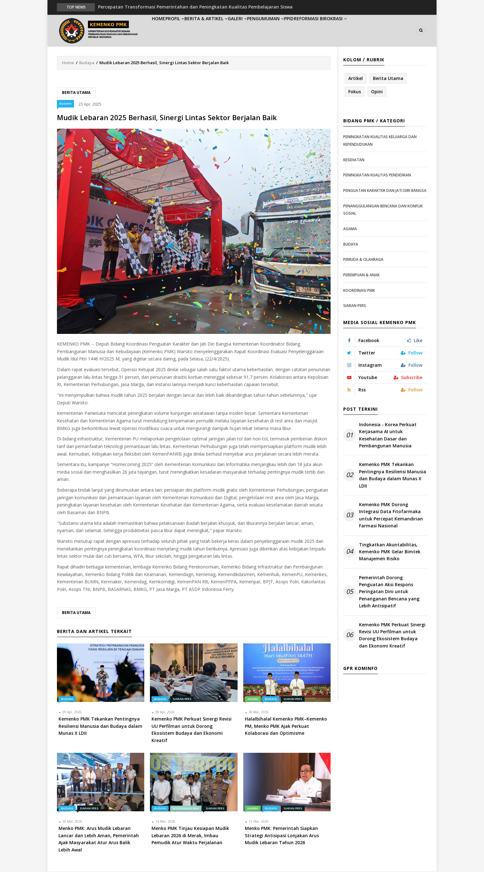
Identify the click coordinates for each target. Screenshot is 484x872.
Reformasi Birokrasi (364, 30)
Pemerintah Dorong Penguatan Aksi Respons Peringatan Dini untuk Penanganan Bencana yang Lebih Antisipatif (389, 592)
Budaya (86, 63)
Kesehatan (353, 160)
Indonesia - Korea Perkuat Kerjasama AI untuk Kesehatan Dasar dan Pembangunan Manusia (388, 435)
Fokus (354, 92)
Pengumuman (296, 30)
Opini (377, 92)
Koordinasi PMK (186, 809)
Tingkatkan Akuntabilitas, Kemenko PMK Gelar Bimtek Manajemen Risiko (389, 552)
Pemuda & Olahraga (363, 259)
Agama (252, 699)
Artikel (355, 79)
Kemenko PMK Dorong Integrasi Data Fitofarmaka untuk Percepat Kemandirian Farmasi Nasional (391, 515)
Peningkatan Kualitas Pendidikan (377, 175)
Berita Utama (76, 92)
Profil (186, 30)
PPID (327, 30)
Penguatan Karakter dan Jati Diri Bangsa (384, 190)
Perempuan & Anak (361, 275)
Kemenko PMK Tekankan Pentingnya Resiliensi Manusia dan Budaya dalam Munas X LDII (392, 475)
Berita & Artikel (224, 30)
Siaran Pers (182, 699)
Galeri (261, 30)
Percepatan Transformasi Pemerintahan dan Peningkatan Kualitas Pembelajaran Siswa (195, 7)
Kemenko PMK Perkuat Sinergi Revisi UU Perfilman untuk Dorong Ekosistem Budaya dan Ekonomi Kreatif (392, 635)
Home (162, 30)
